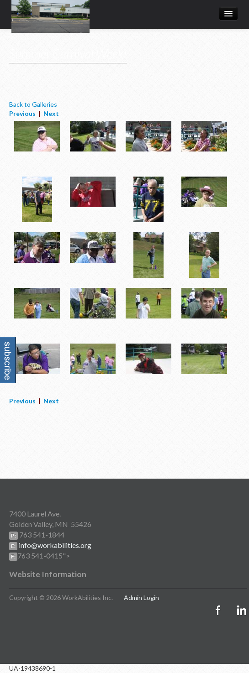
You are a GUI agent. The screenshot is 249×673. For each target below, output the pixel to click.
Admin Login (141, 597)
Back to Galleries (33, 104)
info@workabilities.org (54, 545)
